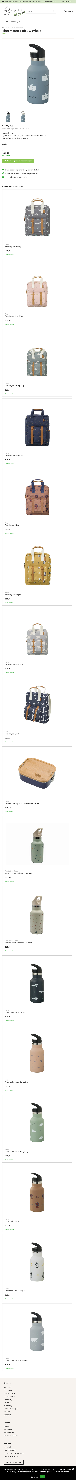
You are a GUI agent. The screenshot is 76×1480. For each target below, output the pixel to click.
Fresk (4, 34)
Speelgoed (8, 1390)
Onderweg (8, 1399)
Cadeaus (7, 1402)
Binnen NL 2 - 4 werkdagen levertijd (44, 1)
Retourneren (9, 1432)
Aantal (4, 144)
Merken (7, 1412)
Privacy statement (11, 1435)
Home (4, 27)
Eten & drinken (9, 1396)
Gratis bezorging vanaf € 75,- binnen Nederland (16, 1)
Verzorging (8, 1387)
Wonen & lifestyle (10, 1408)
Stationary (8, 1405)
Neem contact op (13, 1462)
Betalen (7, 1426)
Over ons (64, 1)
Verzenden (8, 1429)
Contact (70, 1)
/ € (69, 12)
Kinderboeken (9, 1393)
